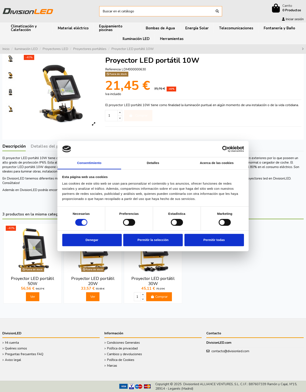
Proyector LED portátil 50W (32, 281)
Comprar (159, 297)
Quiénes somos (16, 348)
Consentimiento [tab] (89, 163)
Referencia (113, 69)
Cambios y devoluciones (124, 354)
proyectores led (256, 178)
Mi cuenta (12, 343)
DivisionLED (28, 190)
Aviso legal (13, 360)
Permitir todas (214, 240)
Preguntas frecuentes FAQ (24, 354)
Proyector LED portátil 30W (153, 281)
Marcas (112, 365)
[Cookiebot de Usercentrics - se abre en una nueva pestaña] (225, 149)
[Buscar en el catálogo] (217, 11)
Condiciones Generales (123, 343)
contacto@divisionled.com (230, 351)
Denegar (91, 240)
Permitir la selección (153, 240)
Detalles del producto (52, 146)
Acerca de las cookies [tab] (217, 163)
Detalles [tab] (153, 163)
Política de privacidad (122, 348)
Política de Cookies (120, 360)
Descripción (14, 146)
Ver (32, 297)
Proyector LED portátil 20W (93, 281)
